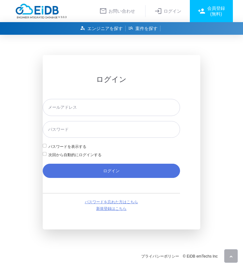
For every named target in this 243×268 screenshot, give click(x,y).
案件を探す (143, 28)
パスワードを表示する (67, 146)
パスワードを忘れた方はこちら (111, 202)
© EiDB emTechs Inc (200, 256)
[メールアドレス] (111, 107)
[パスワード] (111, 129)
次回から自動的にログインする (75, 155)
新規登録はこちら (111, 208)
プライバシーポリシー (160, 256)
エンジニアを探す (101, 28)
